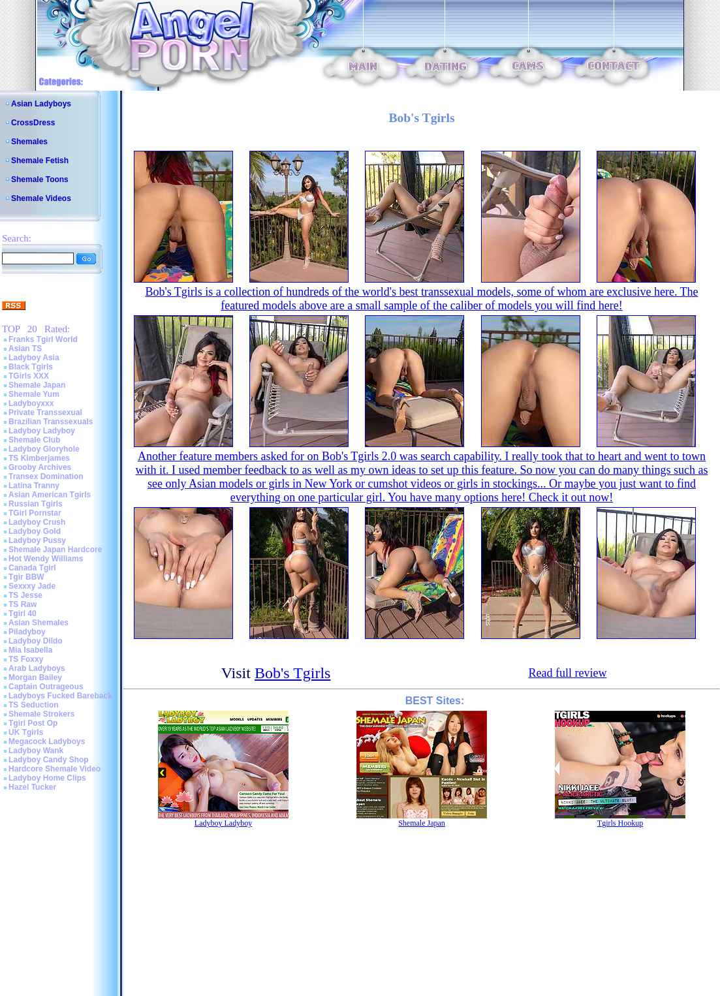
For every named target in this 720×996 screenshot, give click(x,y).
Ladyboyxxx (31, 403)
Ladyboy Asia (33, 357)
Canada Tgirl (32, 567)
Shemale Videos (41, 198)
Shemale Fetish (40, 160)
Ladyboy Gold (34, 531)
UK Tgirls (25, 732)
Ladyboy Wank (35, 750)
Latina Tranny (33, 485)
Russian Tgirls (35, 503)
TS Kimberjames (39, 458)
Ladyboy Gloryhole (44, 449)
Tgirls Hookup (620, 823)
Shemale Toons (40, 179)
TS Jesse (25, 595)
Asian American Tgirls (49, 494)
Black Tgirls (30, 366)
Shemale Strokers (41, 714)
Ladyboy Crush (36, 522)
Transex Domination (46, 476)
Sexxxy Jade (31, 586)
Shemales (29, 141)
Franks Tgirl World (43, 339)
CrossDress (33, 122)
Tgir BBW (26, 577)
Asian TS (25, 348)
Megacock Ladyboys (46, 741)
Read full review (567, 672)
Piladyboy (27, 631)
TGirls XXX (28, 376)
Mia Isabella (30, 650)
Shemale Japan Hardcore (55, 549)
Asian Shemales (38, 622)
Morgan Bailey (35, 677)
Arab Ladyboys (36, 668)
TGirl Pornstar (34, 513)
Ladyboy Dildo (35, 641)
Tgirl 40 (22, 613)
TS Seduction (33, 704)
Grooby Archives (39, 467)
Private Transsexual (45, 412)
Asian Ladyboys (41, 103)
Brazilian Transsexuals (50, 421)
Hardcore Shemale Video (54, 768)
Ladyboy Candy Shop (48, 759)
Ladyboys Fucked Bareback (60, 695)
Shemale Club (34, 439)
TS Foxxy (25, 659)
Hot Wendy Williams (45, 558)
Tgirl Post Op (32, 723)
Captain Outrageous (46, 686)
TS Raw (22, 604)
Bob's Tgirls (293, 672)
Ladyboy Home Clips (47, 778)
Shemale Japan (36, 385)
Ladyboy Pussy (37, 540)
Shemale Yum (33, 394)
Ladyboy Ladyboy (41, 430)
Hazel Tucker (32, 787)
